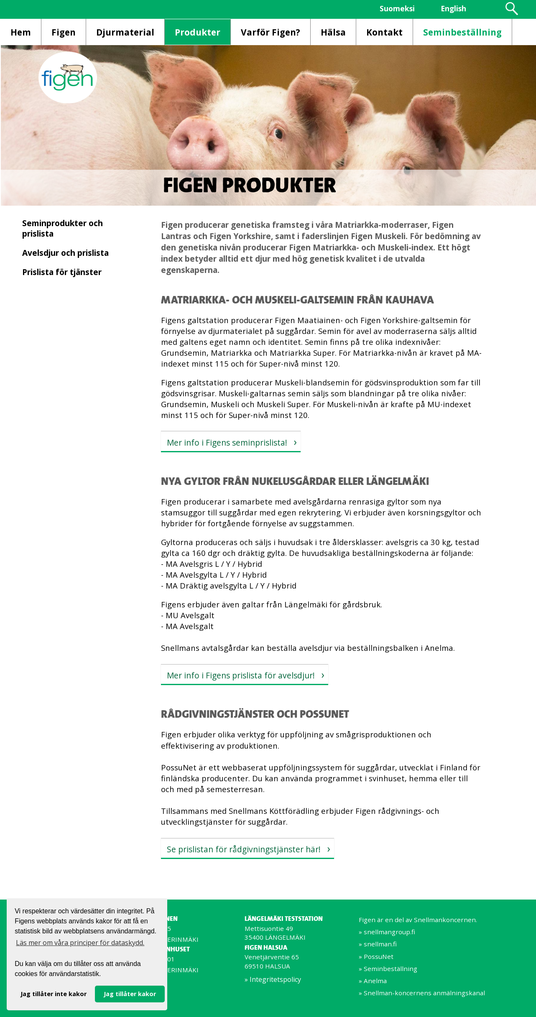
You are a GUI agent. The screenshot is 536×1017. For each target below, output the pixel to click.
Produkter (197, 32)
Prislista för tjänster (62, 272)
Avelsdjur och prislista (65, 252)
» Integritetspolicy (273, 979)
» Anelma (373, 980)
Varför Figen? (270, 32)
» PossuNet (376, 956)
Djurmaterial (125, 32)
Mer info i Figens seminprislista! (227, 442)
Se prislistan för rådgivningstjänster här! (244, 849)
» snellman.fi (378, 944)
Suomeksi (397, 8)
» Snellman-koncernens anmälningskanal (422, 993)
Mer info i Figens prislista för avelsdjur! (241, 675)
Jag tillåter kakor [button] (130, 994)
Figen (63, 32)
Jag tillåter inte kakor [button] (53, 994)
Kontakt (384, 32)
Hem (20, 32)
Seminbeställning (462, 32)
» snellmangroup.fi (387, 932)
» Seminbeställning (388, 968)
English (453, 8)
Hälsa (333, 32)
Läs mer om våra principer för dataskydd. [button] (80, 942)
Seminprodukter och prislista (62, 228)
